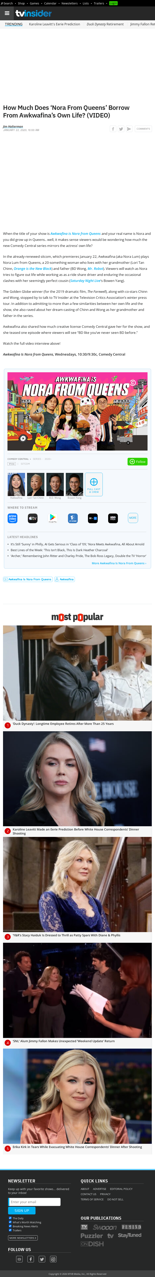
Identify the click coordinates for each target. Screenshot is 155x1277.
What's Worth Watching (27, 1222)
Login (113, 3)
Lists (86, 3)
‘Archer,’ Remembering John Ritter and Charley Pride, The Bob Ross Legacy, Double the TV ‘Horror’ (78, 556)
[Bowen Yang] (74, 486)
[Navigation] (7, 13)
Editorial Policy (121, 1189)
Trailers (99, 3)
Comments (143, 128)
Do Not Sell (115, 1199)
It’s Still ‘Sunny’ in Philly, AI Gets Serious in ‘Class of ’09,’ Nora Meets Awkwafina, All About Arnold (77, 544)
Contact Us (88, 1194)
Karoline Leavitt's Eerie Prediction (54, 24)
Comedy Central (18, 458)
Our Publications (101, 1218)
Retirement (105, 24)
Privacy (105, 1194)
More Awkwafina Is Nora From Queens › (119, 563)
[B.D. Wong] (55, 486)
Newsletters (70, 3)
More (133, 517)
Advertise (99, 1189)
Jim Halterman (13, 126)
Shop (21, 3)
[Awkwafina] (16, 486)
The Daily (18, 1218)
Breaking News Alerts (25, 1226)
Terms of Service (92, 1199)
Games (34, 3)
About (85, 1189)
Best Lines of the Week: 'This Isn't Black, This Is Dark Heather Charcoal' (59, 550)
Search (8, 3)
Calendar (50, 3)
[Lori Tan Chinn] (36, 486)
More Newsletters (21, 1238)
